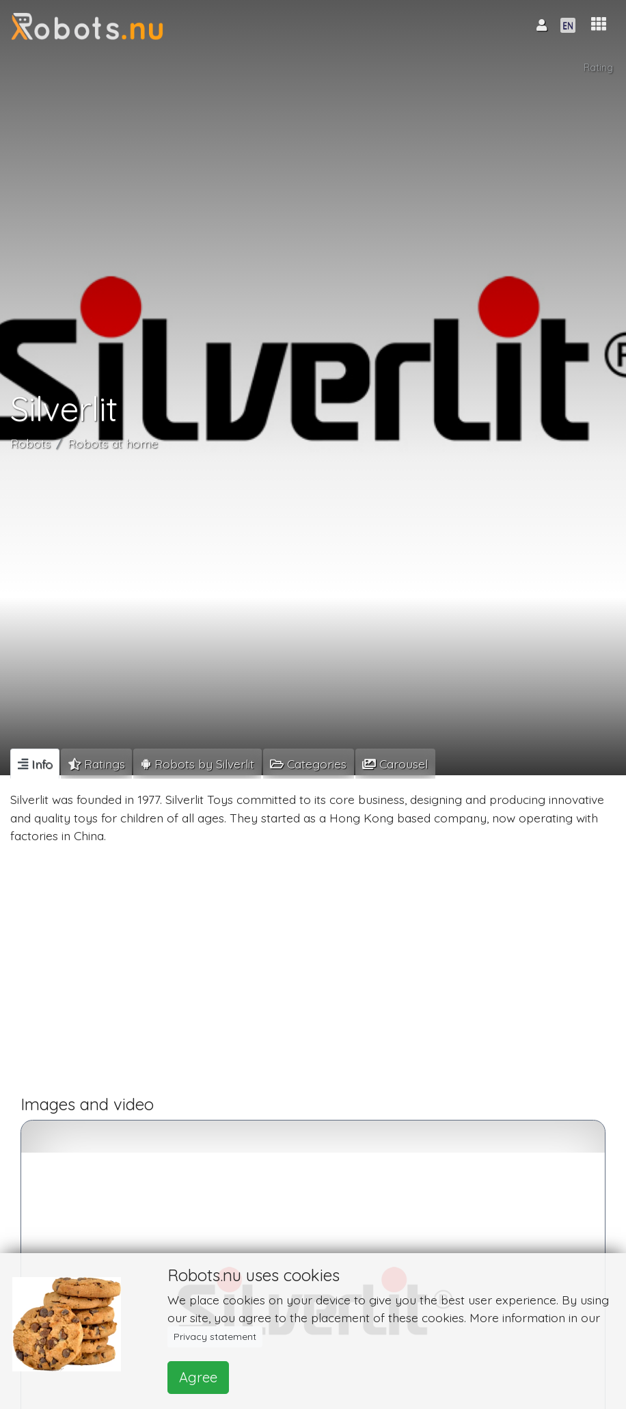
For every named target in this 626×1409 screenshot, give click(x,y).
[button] (598, 24)
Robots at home (113, 443)
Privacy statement (215, 1336)
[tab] (34, 764)
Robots (30, 443)
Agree (198, 1377)
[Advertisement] (313, 975)
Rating (598, 68)
